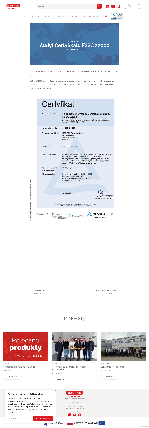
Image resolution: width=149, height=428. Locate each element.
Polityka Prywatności (74, 402)
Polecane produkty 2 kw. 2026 (19, 366)
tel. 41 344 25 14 (74, 411)
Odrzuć (26, 418)
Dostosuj (14, 418)
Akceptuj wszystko (43, 418)
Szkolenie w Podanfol (112, 366)
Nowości (6, 363)
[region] (30, 406)
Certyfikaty (74, 41)
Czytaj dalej (12, 376)
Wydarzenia (56, 363)
